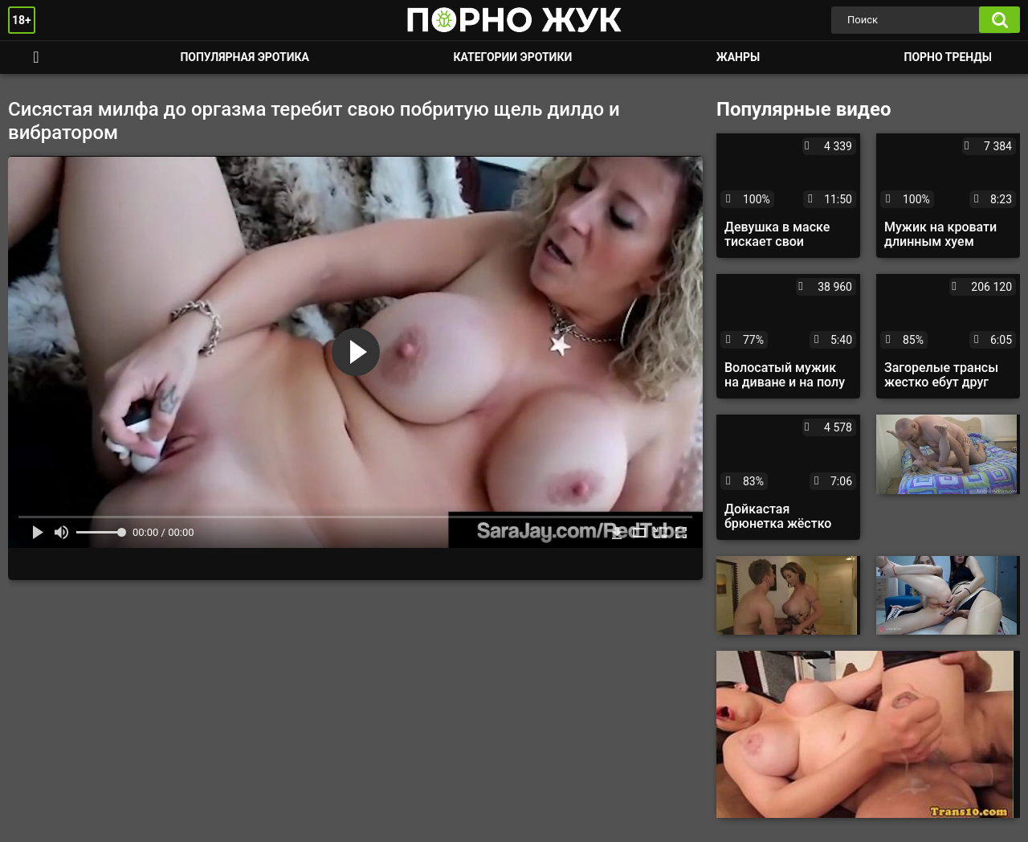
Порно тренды (948, 57)
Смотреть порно (36, 57)
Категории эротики (512, 57)
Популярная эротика (244, 57)
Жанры (738, 57)
